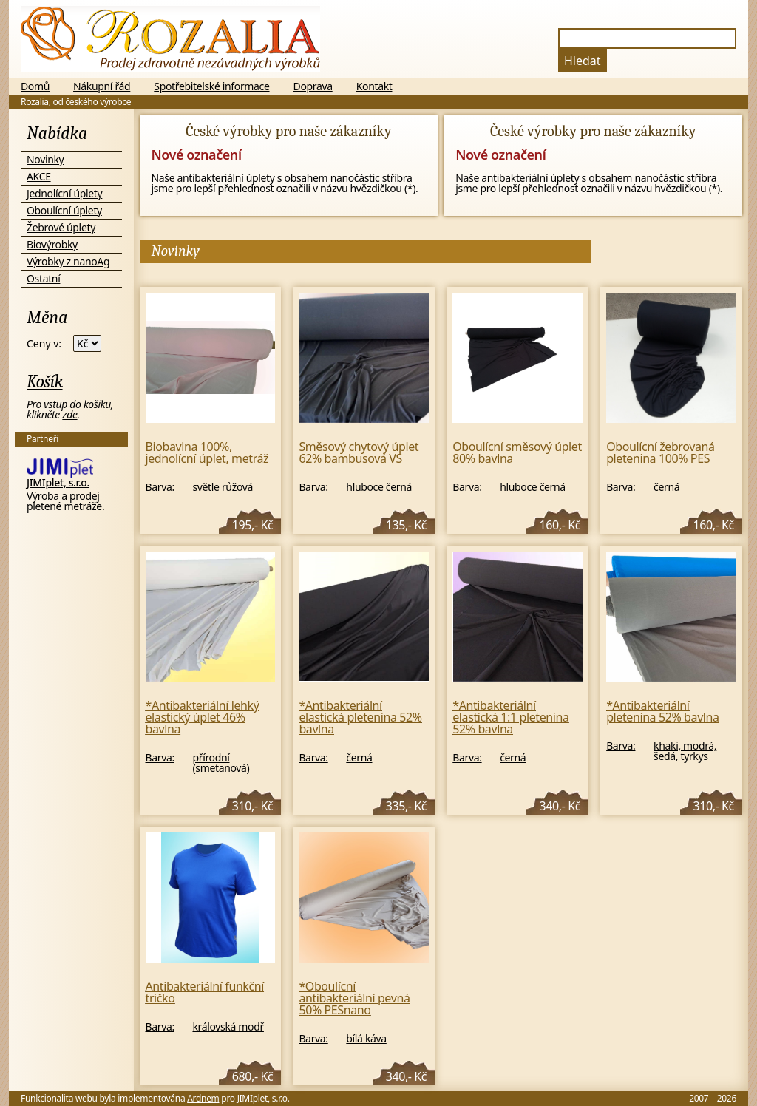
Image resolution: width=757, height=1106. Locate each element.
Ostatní (43, 278)
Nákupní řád (101, 86)
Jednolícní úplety (64, 193)
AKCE (39, 176)
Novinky (45, 159)
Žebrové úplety (61, 227)
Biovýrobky (52, 244)
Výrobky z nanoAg (68, 261)
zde (69, 414)
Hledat (582, 60)
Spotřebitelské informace (211, 86)
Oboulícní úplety (64, 210)
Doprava (313, 86)
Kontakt (374, 86)
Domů (35, 86)
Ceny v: (44, 344)
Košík (45, 381)
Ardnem (203, 1098)
